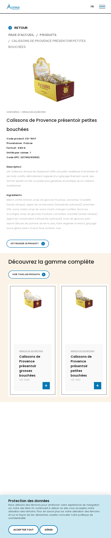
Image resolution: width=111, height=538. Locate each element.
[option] (32, 340)
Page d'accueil (21, 35)
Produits (48, 35)
